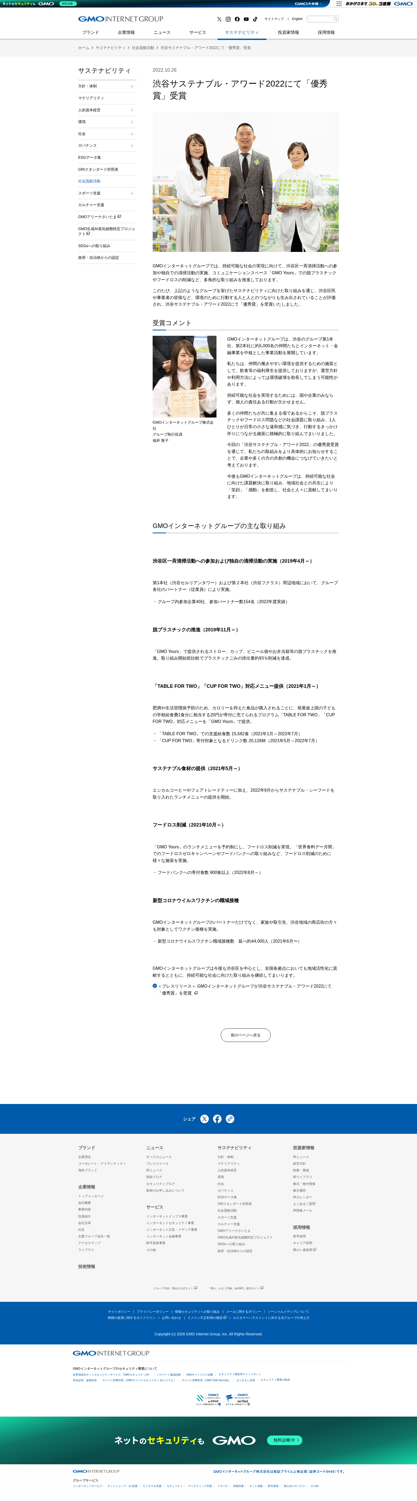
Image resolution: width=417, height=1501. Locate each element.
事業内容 (84, 1212)
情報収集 (238, 1488)
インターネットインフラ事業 (167, 1219)
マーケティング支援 (200, 1488)
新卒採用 (299, 1239)
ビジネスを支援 (152, 1488)
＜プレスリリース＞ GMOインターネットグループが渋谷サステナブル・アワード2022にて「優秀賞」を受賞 (245, 990)
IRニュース (154, 1173)
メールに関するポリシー (243, 1314)
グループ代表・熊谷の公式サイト (175, 1291)
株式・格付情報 (304, 1186)
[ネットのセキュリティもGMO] (40, 3)
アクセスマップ (89, 1246)
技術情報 (86, 1269)
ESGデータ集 (89, 157)
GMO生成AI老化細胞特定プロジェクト (106, 232)
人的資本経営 (227, 1173)
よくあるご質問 (304, 1206)
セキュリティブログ (193, 21)
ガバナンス (225, 1193)
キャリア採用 (302, 1246)
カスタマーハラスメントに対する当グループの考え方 (271, 1320)
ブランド (91, 35)
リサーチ (222, 1488)
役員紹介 (84, 1219)
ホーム (83, 48)
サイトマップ (274, 19)
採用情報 (326, 35)
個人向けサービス (294, 1488)
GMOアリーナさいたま (99, 217)
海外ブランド (87, 1173)
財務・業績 (301, 1173)
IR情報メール (302, 1213)
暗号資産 (273, 1488)
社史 (156, 20)
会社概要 (84, 1205)
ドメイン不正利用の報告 (207, 1320)
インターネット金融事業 (197, 21)
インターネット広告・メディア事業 (171, 1232)
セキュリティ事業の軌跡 (275, 1382)
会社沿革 (84, 1225)
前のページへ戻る (246, 1036)
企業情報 (126, 35)
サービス (198, 35)
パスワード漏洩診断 (169, 1377)
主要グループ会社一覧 (94, 1239)
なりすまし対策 (245, 1382)
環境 (221, 1179)
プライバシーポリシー (153, 1314)
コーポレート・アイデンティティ (102, 1166)
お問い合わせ (171, 1320)
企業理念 (84, 1159)
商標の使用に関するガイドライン (132, 1320)
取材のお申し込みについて (165, 1193)
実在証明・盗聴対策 (85, 1382)
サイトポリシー (119, 1314)
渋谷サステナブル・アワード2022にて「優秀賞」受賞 (206, 48)
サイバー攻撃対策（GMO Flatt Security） (206, 1382)
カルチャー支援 (91, 205)
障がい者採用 (304, 1252)
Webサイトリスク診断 (199, 1377)
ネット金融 (255, 1488)
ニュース (162, 35)
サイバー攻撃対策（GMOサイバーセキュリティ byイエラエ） (139, 1382)
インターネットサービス (87, 1488)
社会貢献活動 (143, 48)
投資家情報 (288, 35)
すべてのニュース (159, 1159)
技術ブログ (94, 21)
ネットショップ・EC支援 (122, 1488)
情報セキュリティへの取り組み (197, 1314)
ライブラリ (86, 1252)
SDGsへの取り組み (94, 246)
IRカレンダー (302, 1199)
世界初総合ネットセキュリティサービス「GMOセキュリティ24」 (112, 1377)
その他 (151, 1252)
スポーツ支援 (227, 1220)
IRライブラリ (302, 1179)
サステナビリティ (242, 35)
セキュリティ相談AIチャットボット (240, 1376)
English (297, 19)
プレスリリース (157, 1166)
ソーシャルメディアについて (288, 1314)
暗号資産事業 (155, 1246)
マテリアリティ (91, 98)
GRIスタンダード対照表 (98, 169)
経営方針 (299, 1166)
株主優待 (299, 1193)
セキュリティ (175, 1488)
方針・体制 (225, 1159)
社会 (221, 1186)
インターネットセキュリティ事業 (116, 21)
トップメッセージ (91, 1199)
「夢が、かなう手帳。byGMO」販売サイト (236, 1291)
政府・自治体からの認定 (98, 257)
